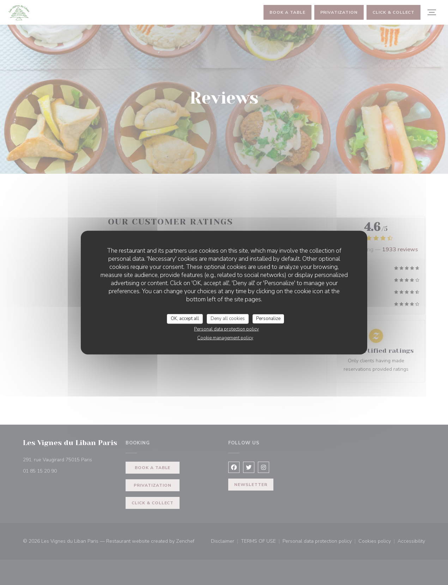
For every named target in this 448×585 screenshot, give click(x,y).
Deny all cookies (228, 318)
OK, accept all (185, 318)
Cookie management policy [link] (225, 337)
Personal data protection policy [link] (226, 329)
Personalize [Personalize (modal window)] (268, 318)
